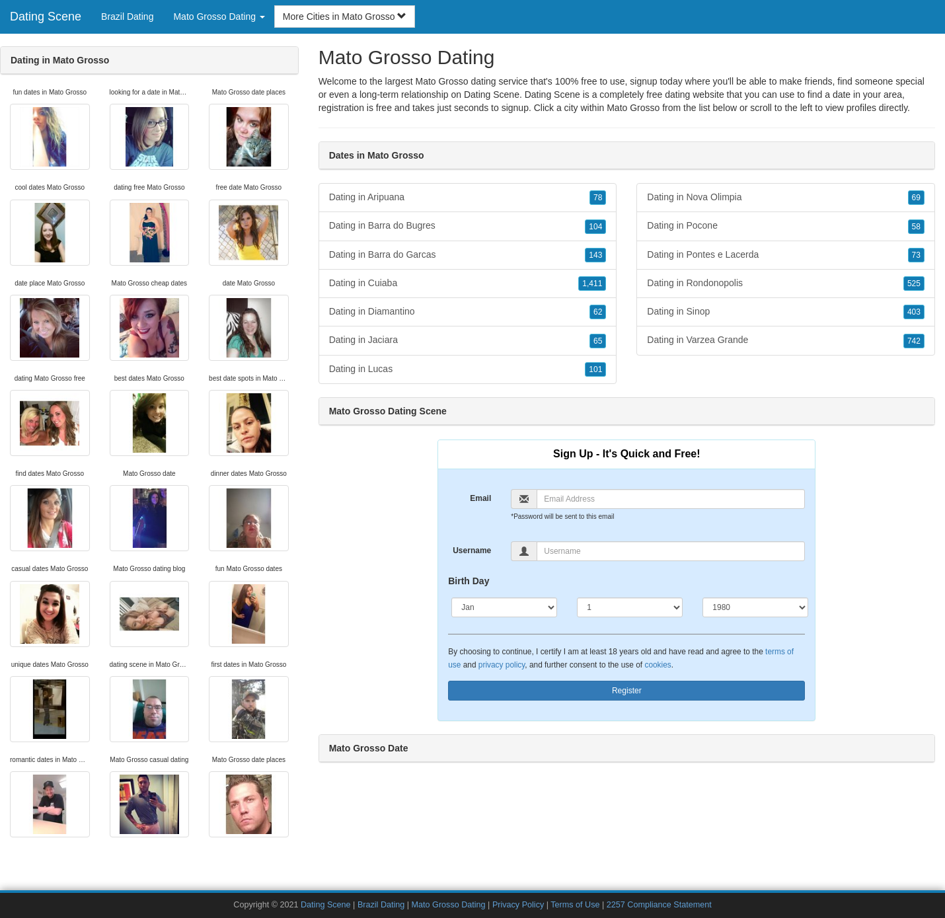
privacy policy (501, 664)
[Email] (671, 499)
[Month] (504, 607)
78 (597, 197)
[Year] (755, 607)
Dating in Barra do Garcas (468, 255)
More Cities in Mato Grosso (345, 16)
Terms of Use (574, 904)
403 (914, 312)
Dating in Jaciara (468, 340)
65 (597, 341)
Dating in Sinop (786, 312)
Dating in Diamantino (468, 312)
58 (916, 226)
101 (595, 369)
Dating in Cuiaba (468, 283)
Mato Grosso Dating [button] (218, 16)
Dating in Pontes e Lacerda (786, 255)
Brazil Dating (127, 16)
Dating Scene (45, 16)
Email (480, 498)
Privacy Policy (518, 904)
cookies (657, 664)
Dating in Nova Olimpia (786, 197)
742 (914, 341)
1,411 (592, 283)
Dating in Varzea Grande (786, 340)
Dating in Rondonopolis (786, 283)
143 (595, 255)
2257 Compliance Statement (659, 904)
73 (916, 255)
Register (627, 690)
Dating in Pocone (786, 226)
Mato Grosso (633, 107)
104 (595, 226)
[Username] (671, 551)
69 (916, 197)
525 (914, 283)
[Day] (630, 607)
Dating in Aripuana (468, 197)
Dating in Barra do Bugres (468, 226)
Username (472, 550)
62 (597, 312)
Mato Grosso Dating (449, 904)
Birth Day (468, 581)
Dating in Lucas (468, 369)
